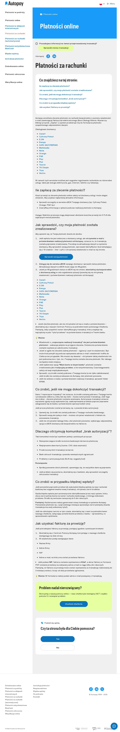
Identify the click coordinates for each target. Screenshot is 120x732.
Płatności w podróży (15, 12)
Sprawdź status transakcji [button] (56, 48)
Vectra (42, 173)
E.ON (41, 139)
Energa (42, 142)
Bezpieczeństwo (40, 688)
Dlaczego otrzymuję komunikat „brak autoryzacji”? (62, 98)
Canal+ (42, 133)
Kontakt (36, 697)
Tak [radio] (57, 639)
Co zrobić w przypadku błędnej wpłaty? (57, 103)
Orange (42, 153)
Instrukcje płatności (14, 58)
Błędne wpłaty (12, 53)
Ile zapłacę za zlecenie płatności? (54, 86)
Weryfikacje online (13, 82)
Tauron (42, 164)
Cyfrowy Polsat (46, 136)
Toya (41, 170)
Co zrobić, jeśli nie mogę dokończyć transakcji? (60, 94)
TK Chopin (44, 167)
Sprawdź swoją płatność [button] (56, 256)
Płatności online (12, 20)
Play (41, 159)
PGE (41, 156)
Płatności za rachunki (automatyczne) (15, 39)
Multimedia (44, 147)
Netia (41, 150)
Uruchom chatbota (73, 604)
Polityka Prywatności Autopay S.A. (15, 729)
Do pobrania (38, 694)
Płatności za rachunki (15, 33)
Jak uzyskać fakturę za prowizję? (54, 107)
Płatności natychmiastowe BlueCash (17, 47)
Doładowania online (14, 66)
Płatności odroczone (15, 74)
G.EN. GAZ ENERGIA (48, 145)
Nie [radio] (57, 647)
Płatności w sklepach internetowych (15, 27)
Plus (41, 162)
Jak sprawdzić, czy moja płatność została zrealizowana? (65, 90)
